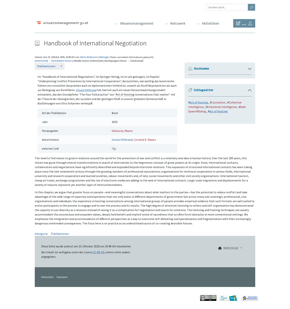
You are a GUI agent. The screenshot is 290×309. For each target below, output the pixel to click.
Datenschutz (47, 276)
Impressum (62, 276)
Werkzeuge (230, 248)
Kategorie (41, 233)
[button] (250, 69)
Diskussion (92, 57)
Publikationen (46, 66)
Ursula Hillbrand (86, 90)
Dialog (202, 111)
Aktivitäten (210, 23)
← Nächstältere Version (60, 60)
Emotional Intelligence (222, 107)
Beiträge (104, 57)
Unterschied (41, 60)
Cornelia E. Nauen (145, 139)
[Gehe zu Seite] (251, 7)
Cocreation (218, 102)
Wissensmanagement (137, 23)
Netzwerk (177, 23)
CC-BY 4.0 (98, 252)
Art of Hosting (199, 102)
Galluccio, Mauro (122, 131)
